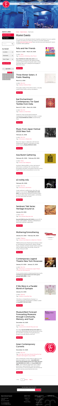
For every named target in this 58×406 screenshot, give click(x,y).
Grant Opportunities (33, 3)
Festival (20, 162)
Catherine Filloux (27, 84)
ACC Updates (43, 1)
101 (27, 379)
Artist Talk (21, 354)
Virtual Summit (22, 326)
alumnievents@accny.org (26, 42)
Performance (22, 139)
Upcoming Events (7, 35)
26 (3, 79)
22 (8, 77)
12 (3, 75)
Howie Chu (19, 270)
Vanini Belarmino (27, 240)
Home (17, 32)
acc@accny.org (7, 404)
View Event (19, 68)
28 (6, 79)
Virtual (22, 214)
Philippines (23, 238)
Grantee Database (39, 399)
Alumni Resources (33, 1)
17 (11, 75)
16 (9, 75)
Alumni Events (23, 32)
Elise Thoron (34, 56)
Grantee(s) (5, 55)
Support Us (50, 1)
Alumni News (39, 402)
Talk (20, 216)
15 (8, 75)
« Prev (17, 379)
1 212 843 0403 (6, 402)
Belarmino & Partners (36, 240)
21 (6, 77)
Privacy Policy (27, 401)
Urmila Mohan (27, 111)
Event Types (6, 59)
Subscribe (38, 389)
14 (6, 75)
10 (11, 74)
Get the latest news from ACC (29, 387)
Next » (31, 379)
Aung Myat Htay (28, 296)
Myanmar (23, 294)
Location (5, 52)
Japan (22, 54)
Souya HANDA (32, 355)
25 (13, 77)
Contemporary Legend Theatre (33, 268)
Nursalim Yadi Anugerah (22, 355)
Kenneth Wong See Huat (27, 216)
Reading (21, 84)
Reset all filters (6, 63)
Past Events (5, 38)
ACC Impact (45, 3)
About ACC (22, 3)
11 (13, 74)
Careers (27, 400)
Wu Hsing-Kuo (26, 270)
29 (8, 79)
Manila (22, 160)
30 (9, 79)
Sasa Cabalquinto (27, 162)
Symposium (21, 56)
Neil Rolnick (28, 187)
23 (9, 77)
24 (11, 77)
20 (4, 77)
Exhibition (21, 111)
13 (4, 75)
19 (3, 77)
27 (4, 79)
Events (53, 3)
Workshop (27, 56)
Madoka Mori (29, 139)
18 (13, 75)
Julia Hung (26, 354)
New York (23, 83)
